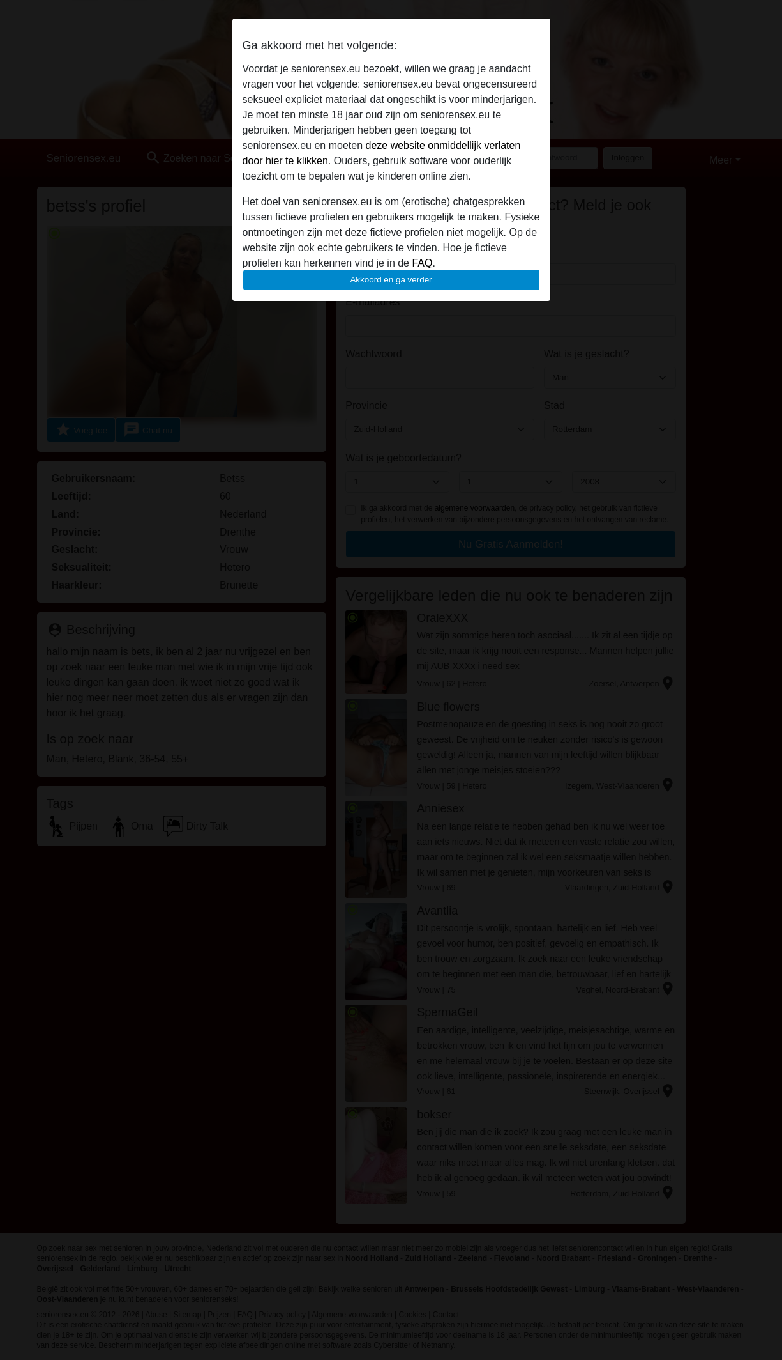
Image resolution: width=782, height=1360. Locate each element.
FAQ (422, 263)
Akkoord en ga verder (391, 279)
